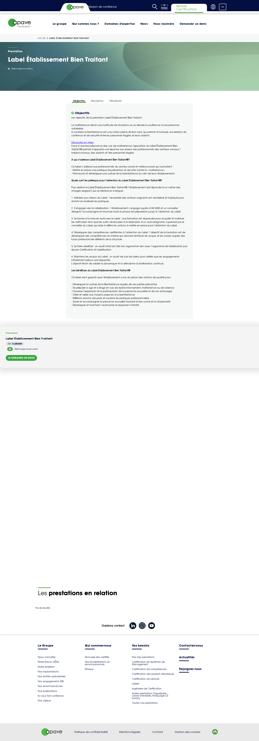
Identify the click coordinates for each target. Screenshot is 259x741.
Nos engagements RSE (51, 681)
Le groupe (60, 23)
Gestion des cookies (187, 732)
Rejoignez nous (190, 669)
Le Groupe (45, 645)
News (144, 23)
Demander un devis (193, 23)
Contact (157, 732)
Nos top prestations (143, 657)
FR (222, 7)
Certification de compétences (149, 669)
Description (97, 100)
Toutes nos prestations (145, 702)
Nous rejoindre (163, 23)
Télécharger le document (22, 349)
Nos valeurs (44, 700)
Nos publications (47, 691)
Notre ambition (46, 666)
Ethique (89, 669)
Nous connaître (46, 657)
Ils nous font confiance (51, 695)
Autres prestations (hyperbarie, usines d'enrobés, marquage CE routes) (150, 696)
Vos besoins (140, 645)
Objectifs (79, 100)
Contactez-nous (191, 645)
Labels (135, 683)
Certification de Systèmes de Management (148, 663)
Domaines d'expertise (120, 23)
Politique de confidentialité (91, 732)
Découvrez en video (82, 142)
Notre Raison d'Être (48, 661)
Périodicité (115, 100)
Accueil (42, 38)
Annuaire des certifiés (97, 657)
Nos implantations (48, 671)
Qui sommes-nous (98, 645)
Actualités (186, 657)
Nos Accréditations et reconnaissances (97, 663)
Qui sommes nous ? (85, 23)
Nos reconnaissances (50, 686)
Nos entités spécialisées (52, 676)
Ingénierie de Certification (147, 688)
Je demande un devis (21, 357)
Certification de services (145, 678)
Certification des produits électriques (153, 673)
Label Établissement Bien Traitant (69, 38)
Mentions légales (130, 732)
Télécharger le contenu (20, 68)
